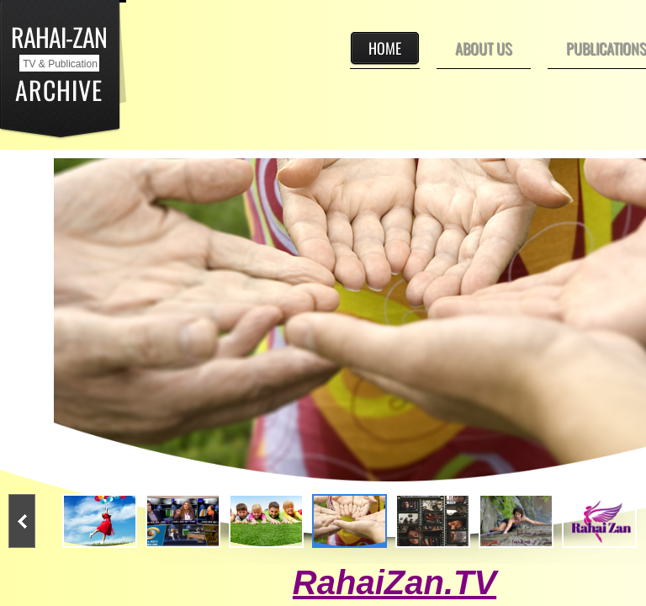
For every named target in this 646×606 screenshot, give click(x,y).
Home (384, 48)
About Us (483, 48)
